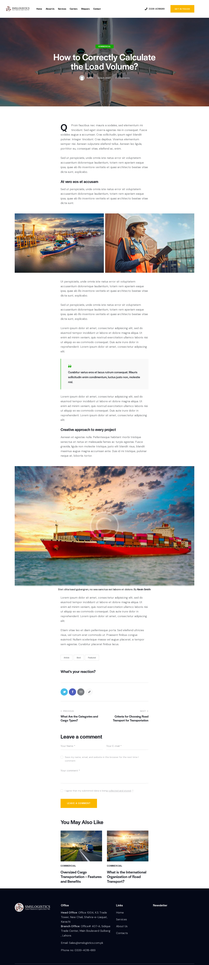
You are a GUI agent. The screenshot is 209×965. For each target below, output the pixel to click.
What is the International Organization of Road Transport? (126, 877)
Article (66, 657)
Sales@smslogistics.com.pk (86, 943)
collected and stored (119, 791)
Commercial (104, 46)
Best (79, 657)
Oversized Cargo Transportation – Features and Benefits (81, 877)
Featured (92, 657)
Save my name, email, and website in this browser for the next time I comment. (102, 759)
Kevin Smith (144, 589)
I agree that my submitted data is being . (99, 790)
